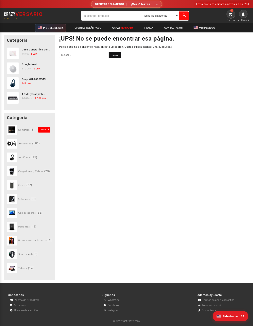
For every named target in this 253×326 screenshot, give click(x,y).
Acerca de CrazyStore (25, 300)
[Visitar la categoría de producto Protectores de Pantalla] (29, 240)
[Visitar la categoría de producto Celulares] (29, 199)
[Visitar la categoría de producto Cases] (29, 185)
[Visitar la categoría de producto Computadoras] (29, 213)
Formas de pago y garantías (216, 300)
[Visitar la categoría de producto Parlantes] (29, 227)
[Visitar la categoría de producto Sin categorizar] (29, 130)
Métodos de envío (210, 305)
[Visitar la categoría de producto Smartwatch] (29, 254)
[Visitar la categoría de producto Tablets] (29, 268)
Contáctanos (207, 310)
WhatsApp (112, 300)
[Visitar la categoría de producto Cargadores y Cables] (29, 171)
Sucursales (18, 305)
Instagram (111, 310)
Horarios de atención (24, 310)
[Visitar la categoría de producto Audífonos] (29, 157)
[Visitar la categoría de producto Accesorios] (29, 144)
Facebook (111, 305)
